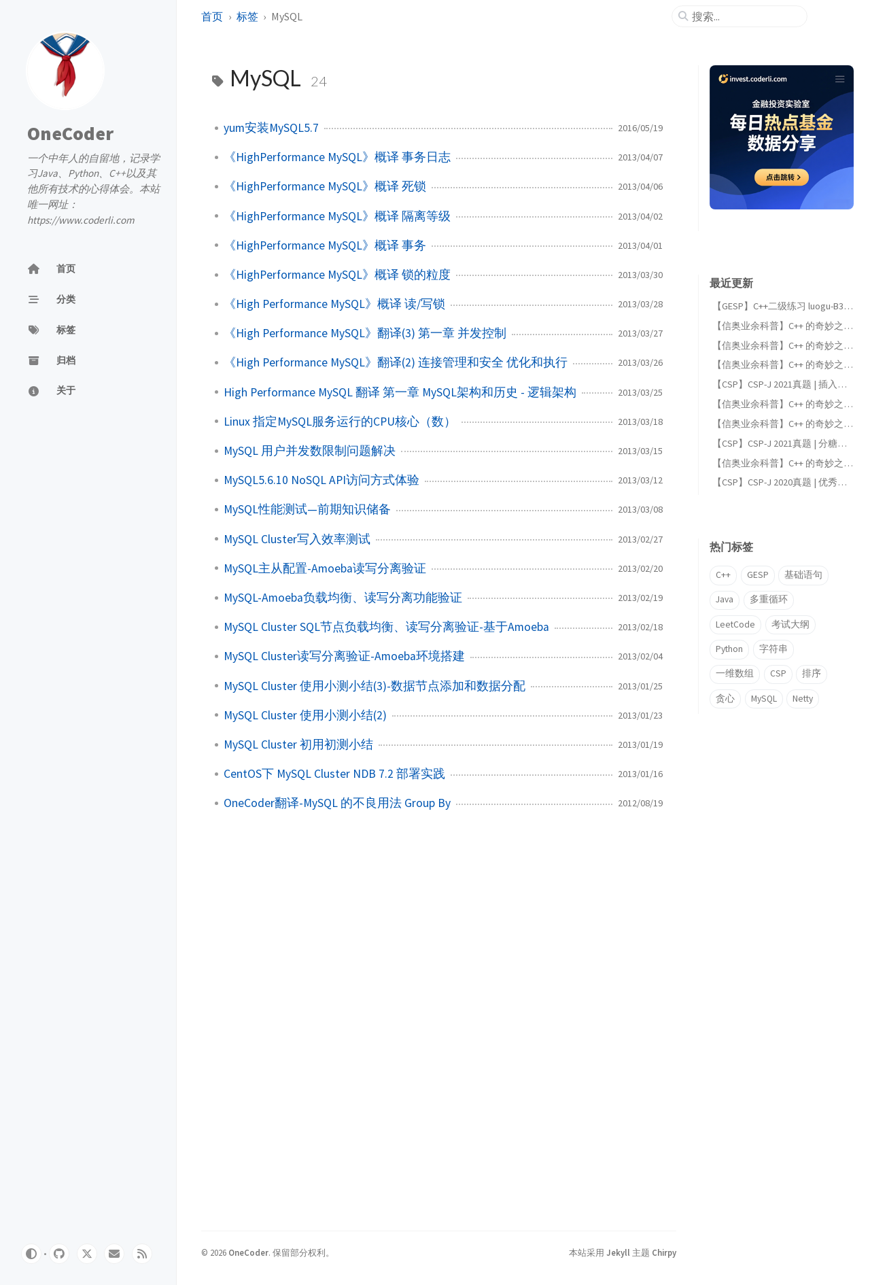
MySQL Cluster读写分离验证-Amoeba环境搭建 (344, 656)
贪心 (725, 698)
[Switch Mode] (31, 1253)
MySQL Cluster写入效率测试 (297, 539)
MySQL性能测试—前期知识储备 (307, 509)
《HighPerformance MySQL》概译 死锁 (325, 186)
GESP (758, 575)
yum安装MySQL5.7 (271, 127)
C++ (723, 575)
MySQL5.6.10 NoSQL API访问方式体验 (321, 480)
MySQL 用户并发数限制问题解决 (310, 450)
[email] (114, 1253)
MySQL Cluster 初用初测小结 (298, 744)
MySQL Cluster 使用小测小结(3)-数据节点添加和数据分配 (374, 686)
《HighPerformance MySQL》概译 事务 (325, 245)
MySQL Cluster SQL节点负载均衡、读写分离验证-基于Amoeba (386, 626)
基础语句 (803, 575)
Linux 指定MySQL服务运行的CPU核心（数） (340, 421)
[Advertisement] (776, 961)
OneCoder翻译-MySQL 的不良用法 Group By (337, 802)
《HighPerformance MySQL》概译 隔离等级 (337, 216)
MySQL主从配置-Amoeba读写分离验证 (325, 568)
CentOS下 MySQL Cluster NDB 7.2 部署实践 (334, 773)
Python (729, 649)
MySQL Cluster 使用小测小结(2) (305, 715)
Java (724, 599)
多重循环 (769, 599)
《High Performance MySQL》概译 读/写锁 (334, 303)
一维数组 (735, 673)
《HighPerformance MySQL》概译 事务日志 (337, 157)
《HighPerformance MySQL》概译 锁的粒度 (337, 274)
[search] (745, 16)
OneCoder (70, 133)
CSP (778, 673)
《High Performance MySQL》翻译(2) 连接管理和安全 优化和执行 (396, 362)
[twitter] (87, 1253)
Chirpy (664, 1252)
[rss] (142, 1253)
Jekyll (618, 1252)
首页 (212, 16)
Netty (803, 698)
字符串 (773, 649)
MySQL (764, 698)
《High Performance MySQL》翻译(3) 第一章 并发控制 (365, 333)
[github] (59, 1253)
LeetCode (735, 624)
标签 (247, 16)
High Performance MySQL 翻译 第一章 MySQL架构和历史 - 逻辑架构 (400, 392)
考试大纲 (790, 624)
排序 (811, 673)
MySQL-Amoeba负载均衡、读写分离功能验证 (343, 597)
